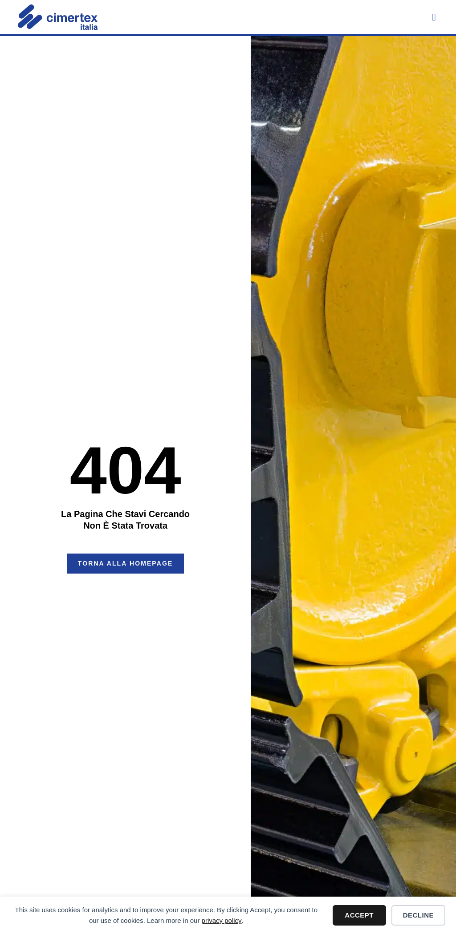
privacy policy (222, 920)
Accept (359, 915)
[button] (434, 17)
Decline (418, 915)
